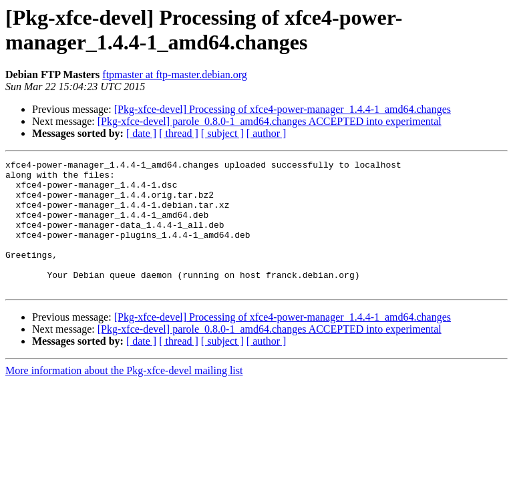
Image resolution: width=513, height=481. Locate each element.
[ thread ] (178, 133)
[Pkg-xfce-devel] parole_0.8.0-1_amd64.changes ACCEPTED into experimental (270, 121)
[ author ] (266, 133)
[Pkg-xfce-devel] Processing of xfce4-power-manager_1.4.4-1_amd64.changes (282, 109)
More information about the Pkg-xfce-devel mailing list (123, 396)
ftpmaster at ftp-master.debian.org (174, 74)
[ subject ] (222, 133)
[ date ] (141, 133)
